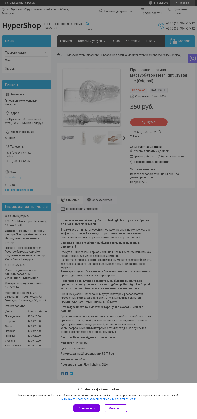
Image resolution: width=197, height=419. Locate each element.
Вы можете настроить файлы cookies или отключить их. (97, 399)
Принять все (87, 408)
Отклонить (115, 408)
